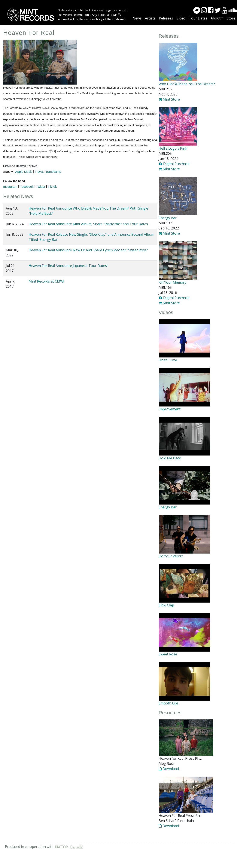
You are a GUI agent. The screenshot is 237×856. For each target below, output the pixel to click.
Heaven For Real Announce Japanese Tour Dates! (68, 265)
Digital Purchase (174, 163)
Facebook (26, 186)
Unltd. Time (168, 360)
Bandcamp (53, 171)
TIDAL (39, 171)
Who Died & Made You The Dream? (187, 84)
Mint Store (169, 99)
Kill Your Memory (172, 282)
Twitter (40, 186)
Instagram (10, 186)
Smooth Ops (169, 703)
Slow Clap (166, 605)
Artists (150, 18)
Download (169, 768)
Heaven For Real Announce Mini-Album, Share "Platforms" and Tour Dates (88, 224)
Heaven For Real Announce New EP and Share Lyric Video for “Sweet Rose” (88, 250)
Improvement (169, 409)
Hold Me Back (170, 458)
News (137, 18)
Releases (166, 18)
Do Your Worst (171, 556)
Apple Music (23, 171)
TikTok (52, 186)
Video (180, 18)
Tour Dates (198, 18)
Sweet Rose (168, 654)
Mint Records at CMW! (46, 281)
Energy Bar (168, 218)
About (216, 18)
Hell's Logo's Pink (173, 148)
